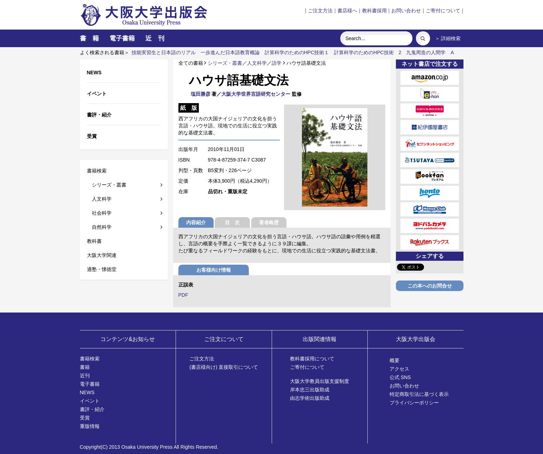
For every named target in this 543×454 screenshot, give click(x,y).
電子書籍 (122, 38)
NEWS (87, 392)
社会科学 (99, 213)
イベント (90, 401)
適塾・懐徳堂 (101, 269)
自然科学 (99, 227)
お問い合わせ (406, 10)
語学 (277, 63)
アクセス (399, 369)
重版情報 (90, 426)
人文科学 (99, 199)
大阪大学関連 (101, 255)
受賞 (85, 418)
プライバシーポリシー (414, 402)
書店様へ (347, 10)
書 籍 (89, 38)
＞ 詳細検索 (448, 38)
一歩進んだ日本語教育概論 (230, 52)
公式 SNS (400, 377)
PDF (183, 295)
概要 (394, 360)
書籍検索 (97, 171)
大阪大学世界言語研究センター (255, 94)
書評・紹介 (92, 409)
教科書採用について (312, 358)
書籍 (85, 367)
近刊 (85, 375)
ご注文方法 (320, 10)
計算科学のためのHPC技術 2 (367, 52)
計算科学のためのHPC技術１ (297, 52)
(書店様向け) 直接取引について (223, 367)
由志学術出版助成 (309, 398)
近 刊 (154, 38)
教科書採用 (374, 10)
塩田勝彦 (200, 94)
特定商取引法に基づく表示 (419, 394)
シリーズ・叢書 (106, 185)
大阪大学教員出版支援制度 (319, 381)
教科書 (94, 241)
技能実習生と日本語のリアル (164, 52)
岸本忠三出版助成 (309, 389)
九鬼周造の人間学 (426, 52)
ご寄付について (443, 10)
